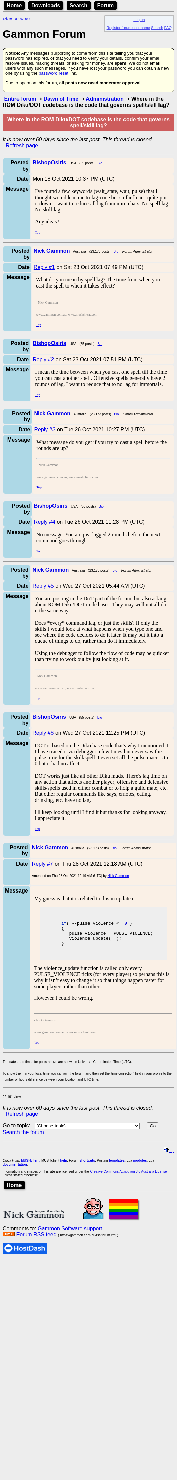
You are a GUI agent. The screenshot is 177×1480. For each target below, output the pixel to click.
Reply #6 (43, 733)
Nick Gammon (118, 876)
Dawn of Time (60, 99)
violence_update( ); (88, 942)
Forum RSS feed (36, 1239)
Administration (105, 99)
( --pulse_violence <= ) (93, 924)
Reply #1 (44, 267)
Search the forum (23, 1137)
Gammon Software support (70, 1233)
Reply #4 (44, 522)
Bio (99, 163)
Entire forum (20, 99)
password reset (53, 73)
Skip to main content (16, 18)
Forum (105, 5)
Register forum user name (128, 28)
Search (78, 5)
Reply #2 (43, 359)
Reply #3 (44, 429)
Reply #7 (42, 864)
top (169, 1156)
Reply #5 (43, 586)
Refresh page (22, 145)
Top (37, 232)
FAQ (168, 28)
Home (14, 5)
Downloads (45, 5)
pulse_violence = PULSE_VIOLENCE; (103, 936)
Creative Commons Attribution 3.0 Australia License (128, 1176)
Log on (139, 20)
